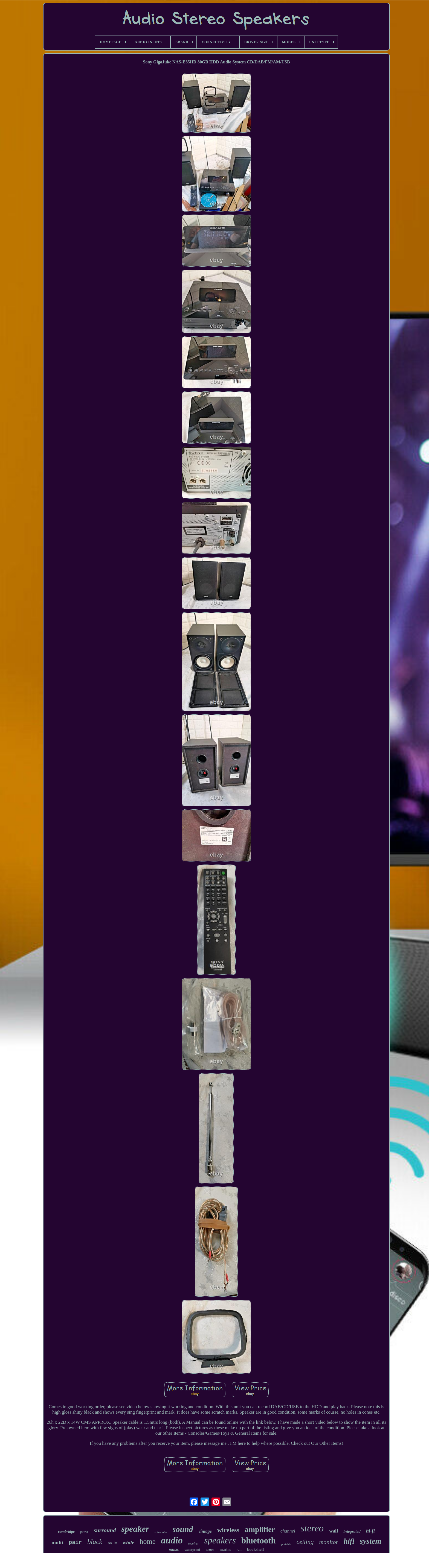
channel (287, 1531)
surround (105, 1530)
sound (183, 1529)
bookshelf (255, 1549)
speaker (135, 1529)
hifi (349, 1541)
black (94, 1541)
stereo (312, 1528)
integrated (352, 1531)
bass (239, 1550)
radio (112, 1542)
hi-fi (370, 1531)
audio (171, 1540)
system (370, 1541)
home (148, 1541)
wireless (228, 1530)
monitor (328, 1542)
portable (286, 1544)
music (174, 1549)
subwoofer (161, 1532)
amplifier (260, 1529)
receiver (193, 1543)
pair (75, 1542)
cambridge (66, 1531)
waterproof (192, 1550)
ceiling (305, 1542)
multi (57, 1542)
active (210, 1550)
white (128, 1542)
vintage (205, 1531)
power (84, 1532)
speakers (220, 1540)
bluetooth (258, 1540)
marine (225, 1550)
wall (333, 1531)
